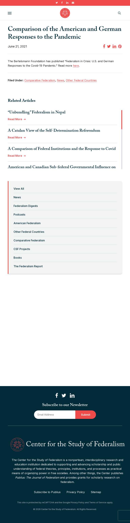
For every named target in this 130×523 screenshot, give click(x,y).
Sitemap (96, 492)
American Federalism (27, 223)
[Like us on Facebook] (56, 395)
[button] (10, 13)
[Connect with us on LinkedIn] (72, 395)
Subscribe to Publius (47, 492)
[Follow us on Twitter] (63, 395)
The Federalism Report (28, 266)
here (76, 65)
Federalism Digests (26, 206)
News (17, 197)
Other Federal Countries (29, 231)
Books (18, 257)
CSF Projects (22, 249)
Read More (15, 119)
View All (19, 188)
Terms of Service (97, 502)
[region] (65, 139)
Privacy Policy (76, 492)
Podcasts (19, 214)
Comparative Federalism (29, 240)
